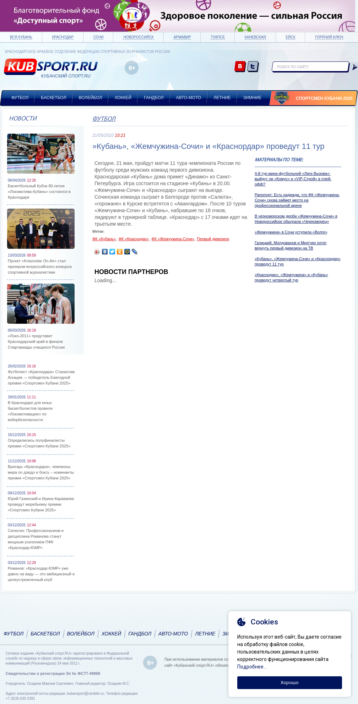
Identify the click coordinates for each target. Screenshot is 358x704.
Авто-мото (188, 97)
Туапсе (217, 37)
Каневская (255, 37)
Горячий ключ (329, 37)
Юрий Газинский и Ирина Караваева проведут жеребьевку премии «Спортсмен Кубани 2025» (41, 504)
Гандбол (153, 97)
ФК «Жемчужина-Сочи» (172, 239)
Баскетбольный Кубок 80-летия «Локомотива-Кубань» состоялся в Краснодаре (39, 191)
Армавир (182, 37)
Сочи (98, 37)
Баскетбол (53, 97)
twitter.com (253, 67)
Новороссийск (138, 37)
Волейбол (90, 97)
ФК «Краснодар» (134, 239)
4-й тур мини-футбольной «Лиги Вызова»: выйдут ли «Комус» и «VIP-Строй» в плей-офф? (293, 178)
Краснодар (63, 37)
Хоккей (123, 97)
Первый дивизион (213, 239)
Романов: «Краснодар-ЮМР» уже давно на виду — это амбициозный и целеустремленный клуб (41, 574)
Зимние (252, 97)
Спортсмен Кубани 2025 (324, 98)
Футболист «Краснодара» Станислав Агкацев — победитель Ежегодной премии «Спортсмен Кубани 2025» (41, 377)
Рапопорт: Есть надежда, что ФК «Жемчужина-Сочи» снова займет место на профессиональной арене (297, 200)
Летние (222, 97)
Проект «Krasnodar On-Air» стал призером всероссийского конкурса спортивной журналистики (40, 266)
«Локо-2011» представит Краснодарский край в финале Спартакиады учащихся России (36, 341)
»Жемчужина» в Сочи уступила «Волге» (291, 232)
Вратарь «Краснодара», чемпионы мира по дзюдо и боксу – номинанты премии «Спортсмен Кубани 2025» (41, 472)
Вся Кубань (21, 37)
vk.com (240, 67)
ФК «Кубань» (104, 239)
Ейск (290, 37)
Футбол (19, 97)
